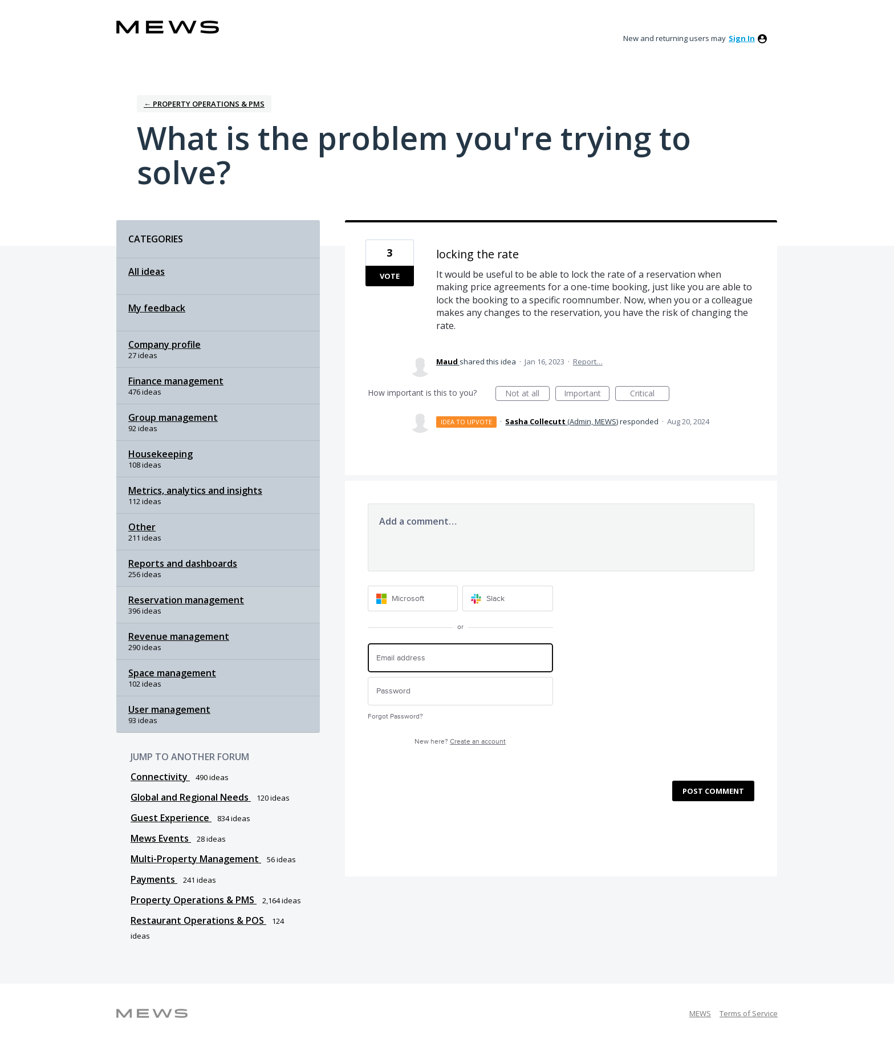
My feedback (156, 308)
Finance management (176, 381)
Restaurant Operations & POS (198, 920)
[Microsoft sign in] (413, 598)
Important (586, 394)
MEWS (700, 1013)
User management (169, 709)
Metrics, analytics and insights (195, 490)
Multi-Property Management (196, 859)
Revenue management (178, 636)
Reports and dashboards (182, 563)
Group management (173, 417)
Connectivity (160, 776)
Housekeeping (160, 454)
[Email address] (460, 657)
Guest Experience (171, 817)
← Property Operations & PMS (204, 104)
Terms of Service (749, 1013)
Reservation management (186, 600)
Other (142, 527)
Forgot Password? (395, 716)
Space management (172, 673)
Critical (649, 394)
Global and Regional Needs (191, 797)
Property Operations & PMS (194, 900)
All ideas (146, 271)
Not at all (527, 394)
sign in (742, 38)
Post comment (713, 791)
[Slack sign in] (507, 598)
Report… (588, 361)
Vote (390, 276)
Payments (154, 879)
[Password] (460, 691)
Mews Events (161, 838)
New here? (460, 741)
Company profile (164, 344)
